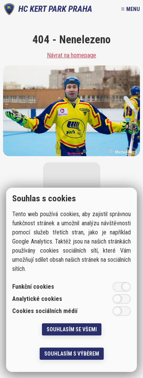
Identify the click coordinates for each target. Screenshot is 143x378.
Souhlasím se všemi (72, 329)
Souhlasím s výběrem (71, 354)
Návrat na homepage (71, 55)
